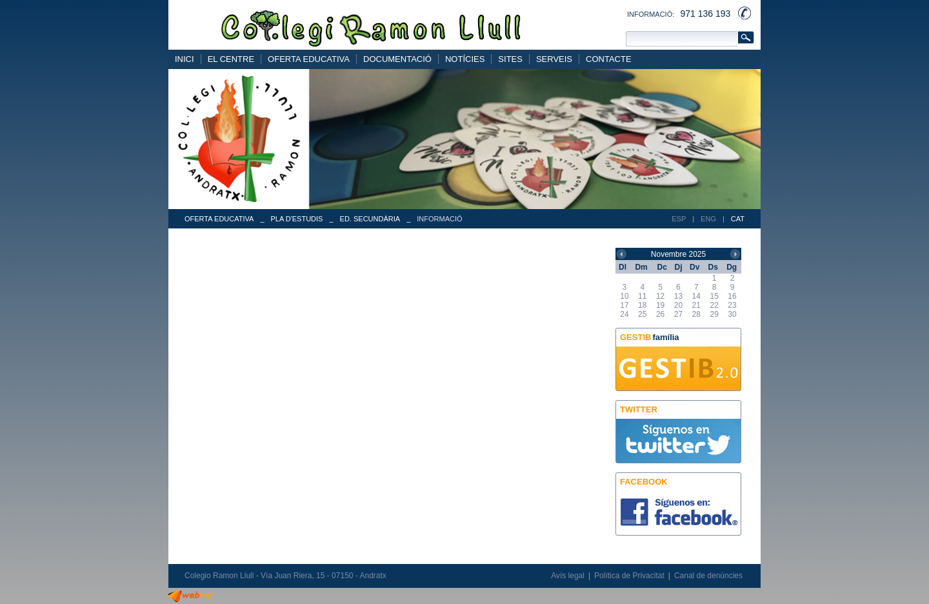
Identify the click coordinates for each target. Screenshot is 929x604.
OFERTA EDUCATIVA (309, 59)
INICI (184, 59)
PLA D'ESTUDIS (297, 219)
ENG (708, 219)
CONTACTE (609, 59)
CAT (737, 219)
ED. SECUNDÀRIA (370, 219)
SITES (510, 59)
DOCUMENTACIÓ (397, 59)
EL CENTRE (231, 59)
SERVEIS (554, 59)
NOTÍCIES (464, 59)
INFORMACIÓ (439, 219)
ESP (679, 219)
